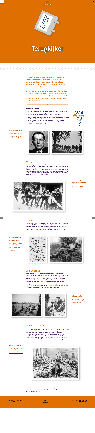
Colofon (45, 431)
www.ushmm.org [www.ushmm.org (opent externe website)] (62, 418)
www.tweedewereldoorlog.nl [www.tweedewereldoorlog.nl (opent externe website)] (43, 420)
